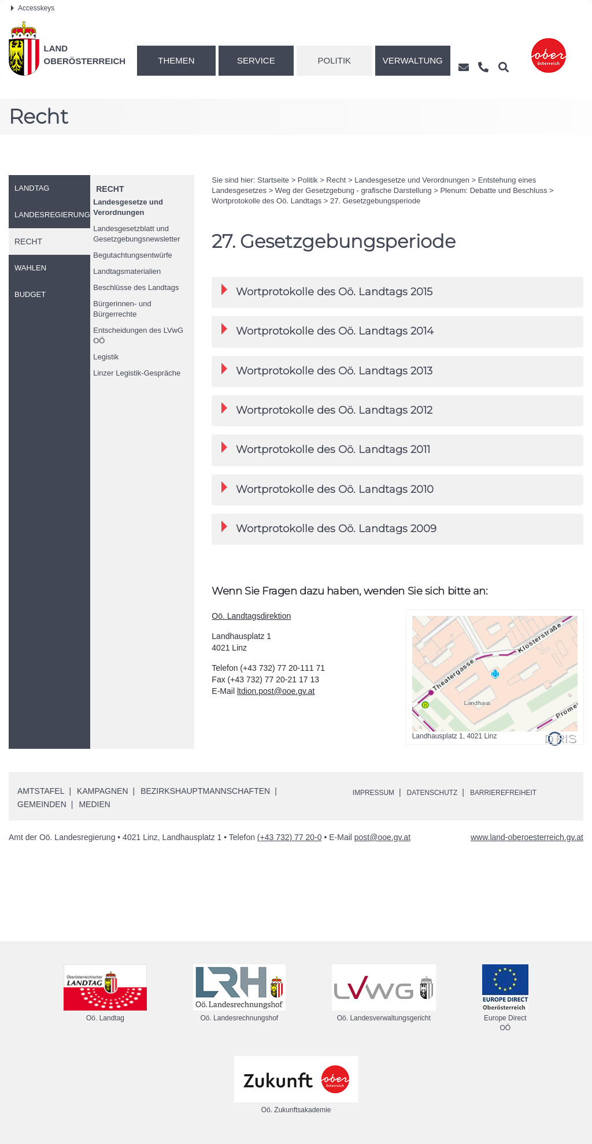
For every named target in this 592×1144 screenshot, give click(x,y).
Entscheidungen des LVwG (138, 335)
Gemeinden (41, 804)
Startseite (273, 180)
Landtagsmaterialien (127, 271)
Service (256, 60)
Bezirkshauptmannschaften (205, 791)
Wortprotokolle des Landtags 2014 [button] (327, 330)
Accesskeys (32, 8)
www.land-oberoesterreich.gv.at (527, 837)
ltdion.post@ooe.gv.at (276, 691)
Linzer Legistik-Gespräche (136, 373)
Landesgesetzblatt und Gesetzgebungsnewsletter (136, 233)
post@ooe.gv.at (382, 837)
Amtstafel (40, 791)
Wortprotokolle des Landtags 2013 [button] (326, 370)
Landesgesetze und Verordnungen (128, 207)
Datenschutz (443, 792)
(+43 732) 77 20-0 (289, 837)
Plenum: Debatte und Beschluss (493, 190)
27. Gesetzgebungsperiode (375, 200)
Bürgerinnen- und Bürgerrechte (122, 308)
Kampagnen (102, 791)
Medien (94, 804)
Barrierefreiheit (525, 792)
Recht (110, 189)
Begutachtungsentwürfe (132, 255)
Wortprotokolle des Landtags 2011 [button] (325, 448)
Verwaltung (413, 60)
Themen (176, 60)
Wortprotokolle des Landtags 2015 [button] (326, 291)
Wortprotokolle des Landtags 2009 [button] (328, 528)
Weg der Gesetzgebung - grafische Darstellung (353, 190)
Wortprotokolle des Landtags (266, 200)
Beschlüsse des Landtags (136, 287)
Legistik (106, 356)
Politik (335, 60)
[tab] (397, 292)
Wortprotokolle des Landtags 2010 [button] (327, 488)
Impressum (377, 792)
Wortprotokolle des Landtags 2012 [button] (326, 409)
